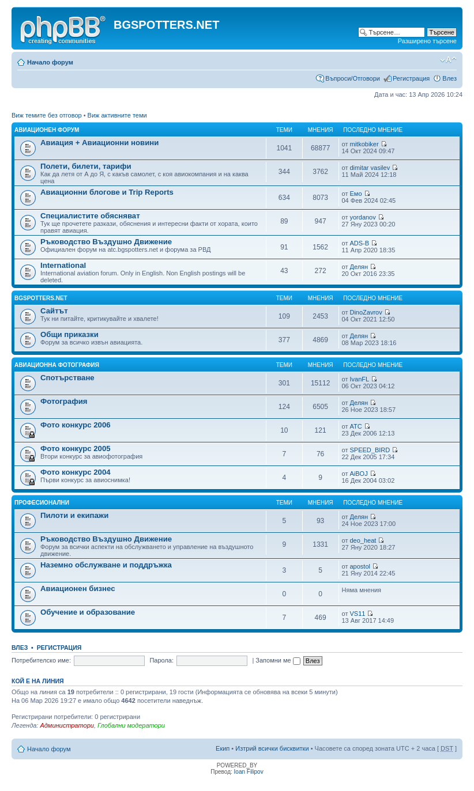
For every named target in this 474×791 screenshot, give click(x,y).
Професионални (41, 502)
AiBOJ (358, 473)
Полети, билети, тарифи (85, 166)
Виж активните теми (117, 115)
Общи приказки (69, 334)
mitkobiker (363, 144)
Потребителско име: (41, 660)
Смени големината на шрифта (448, 60)
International (63, 265)
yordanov (362, 217)
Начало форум (50, 62)
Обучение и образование (87, 612)
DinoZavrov (365, 312)
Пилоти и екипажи (74, 515)
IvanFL (359, 379)
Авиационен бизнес (77, 588)
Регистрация (411, 78)
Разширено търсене (427, 40)
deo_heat (362, 540)
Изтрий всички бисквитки (272, 748)
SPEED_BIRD (369, 449)
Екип (223, 748)
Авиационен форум (46, 130)
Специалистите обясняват (90, 215)
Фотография (64, 401)
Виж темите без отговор (47, 115)
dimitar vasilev (369, 167)
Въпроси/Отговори (352, 78)
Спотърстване (67, 377)
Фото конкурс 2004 (75, 472)
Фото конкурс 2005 (75, 448)
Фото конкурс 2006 (75, 425)
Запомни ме (277, 660)
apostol (359, 566)
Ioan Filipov (249, 772)
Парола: (161, 660)
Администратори (66, 725)
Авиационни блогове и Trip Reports (107, 192)
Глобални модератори (131, 725)
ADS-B (359, 243)
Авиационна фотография (56, 365)
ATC (355, 426)
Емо (355, 193)
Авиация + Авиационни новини (99, 142)
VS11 (357, 613)
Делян (358, 266)
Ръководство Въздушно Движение (106, 241)
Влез (449, 78)
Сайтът (54, 310)
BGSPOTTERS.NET (40, 298)
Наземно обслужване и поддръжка (106, 565)
